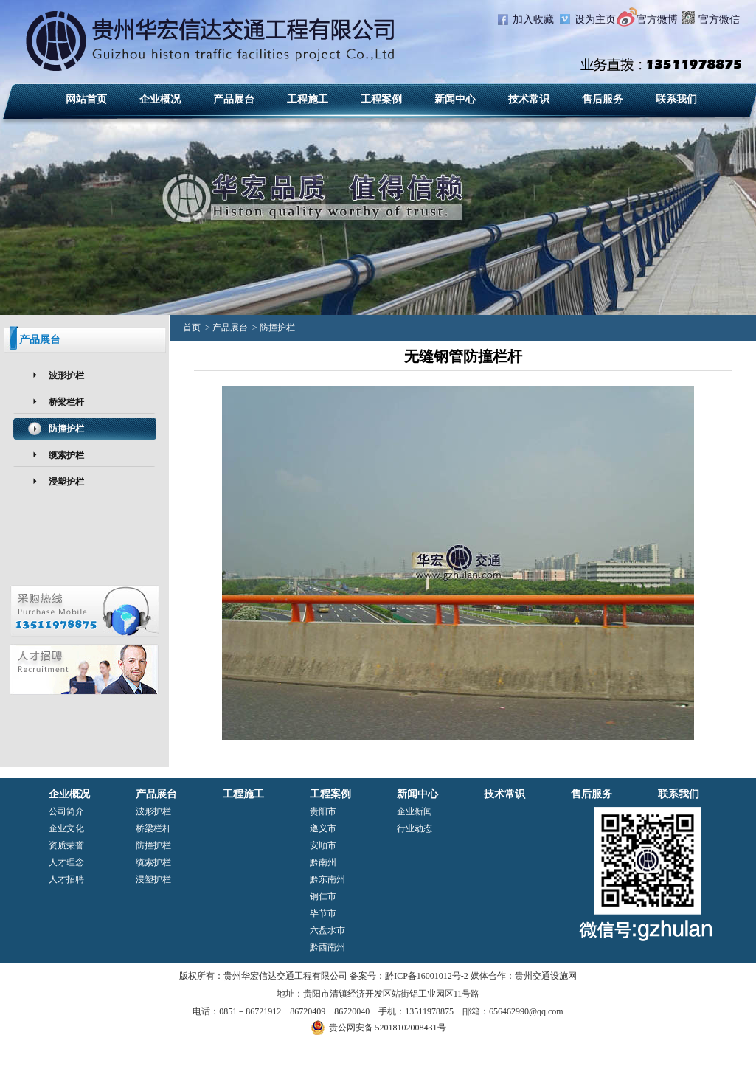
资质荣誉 (66, 845)
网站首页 (86, 99)
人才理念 (66, 862)
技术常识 (528, 99)
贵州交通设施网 (546, 976)
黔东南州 (327, 879)
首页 (192, 327)
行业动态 (414, 828)
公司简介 (66, 811)
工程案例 (381, 99)
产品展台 (233, 99)
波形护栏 (66, 375)
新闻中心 (455, 99)
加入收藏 (533, 19)
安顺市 (323, 845)
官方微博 (657, 19)
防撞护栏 (66, 428)
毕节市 (323, 913)
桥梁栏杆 (66, 402)
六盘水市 (327, 930)
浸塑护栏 (66, 482)
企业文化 (66, 828)
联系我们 (676, 99)
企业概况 (160, 99)
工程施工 (307, 99)
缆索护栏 (66, 455)
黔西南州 (327, 947)
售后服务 (602, 99)
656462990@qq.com (526, 1011)
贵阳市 (323, 811)
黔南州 (323, 862)
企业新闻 (414, 811)
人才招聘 (66, 879)
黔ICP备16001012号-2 (426, 976)
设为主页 (595, 19)
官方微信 (719, 19)
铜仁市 (323, 896)
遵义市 (323, 828)
